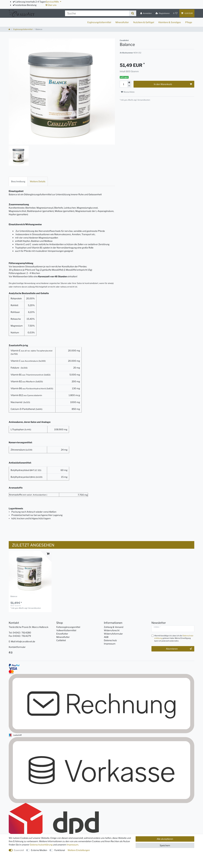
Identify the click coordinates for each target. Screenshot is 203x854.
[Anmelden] (146, 13)
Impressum (109, 643)
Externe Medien (39, 850)
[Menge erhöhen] (129, 82)
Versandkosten (143, 100)
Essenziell (19, 850)
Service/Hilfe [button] (52, 1)
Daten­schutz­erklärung (41, 844)
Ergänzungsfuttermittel (99, 22)
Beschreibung (18, 181)
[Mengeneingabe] (123, 84)
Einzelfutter (62, 633)
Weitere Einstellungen (79, 850)
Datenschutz (110, 640)
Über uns (51, 5)
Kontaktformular (17, 647)
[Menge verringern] (129, 86)
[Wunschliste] (175, 13)
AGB (106, 637)
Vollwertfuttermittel (66, 630)
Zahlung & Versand (113, 627)
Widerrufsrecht (111, 630)
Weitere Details (37, 181)
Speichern (165, 845)
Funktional (59, 850)
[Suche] (132, 13)
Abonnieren (179, 648)
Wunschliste (127, 92)
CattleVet (61, 640)
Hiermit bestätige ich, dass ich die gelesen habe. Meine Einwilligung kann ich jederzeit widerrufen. (174, 638)
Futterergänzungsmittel (68, 627)
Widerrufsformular (113, 633)
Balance (13, 596)
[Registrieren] (162, 13)
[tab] (18, 181)
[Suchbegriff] (97, 13)
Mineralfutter (122, 22)
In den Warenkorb (173, 84)
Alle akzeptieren (165, 839)
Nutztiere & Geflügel (143, 22)
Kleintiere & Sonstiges (169, 22)
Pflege (188, 22)
